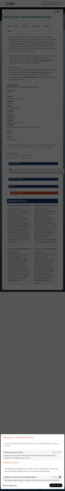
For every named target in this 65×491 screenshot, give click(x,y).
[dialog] (32, 461)
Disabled (54, 477)
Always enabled (56, 452)
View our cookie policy (10, 485)
